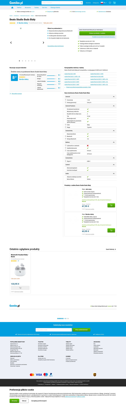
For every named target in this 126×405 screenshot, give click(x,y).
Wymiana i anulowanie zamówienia (18, 364)
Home (11, 15)
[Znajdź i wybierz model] (62, 2)
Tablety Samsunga (70, 345)
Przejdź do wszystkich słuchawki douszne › (103, 37)
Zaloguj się (96, 2)
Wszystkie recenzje (16, 93)
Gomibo (68, 356)
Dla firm (44, 7)
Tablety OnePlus (69, 350)
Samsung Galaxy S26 (15, 347)
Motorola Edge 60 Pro (15, 351)
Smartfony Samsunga (43, 345)
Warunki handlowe (74, 384)
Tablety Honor (69, 348)
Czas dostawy (13, 361)
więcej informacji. (78, 382)
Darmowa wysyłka (90, 209)
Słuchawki (96, 350)
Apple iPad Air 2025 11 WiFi (72, 79)
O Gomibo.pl (41, 384)
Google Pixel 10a (14, 350)
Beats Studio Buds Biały (40, 15)
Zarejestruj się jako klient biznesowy (46, 359)
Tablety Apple (69, 343)
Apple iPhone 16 (14, 345)
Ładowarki (96, 347)
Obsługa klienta (55, 7)
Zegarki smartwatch (98, 351)
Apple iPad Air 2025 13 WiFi (72, 82)
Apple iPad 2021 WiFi (70, 74)
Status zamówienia (14, 359)
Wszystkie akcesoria (98, 353)
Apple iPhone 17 (14, 343)
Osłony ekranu (97, 345)
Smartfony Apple (42, 343)
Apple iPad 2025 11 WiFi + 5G (72, 76)
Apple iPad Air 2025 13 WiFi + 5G (99, 82)
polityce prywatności (70, 396)
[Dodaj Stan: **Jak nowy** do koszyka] (111, 205)
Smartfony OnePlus (42, 347)
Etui (94, 343)
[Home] (12, 8)
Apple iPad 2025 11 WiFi (96, 74)
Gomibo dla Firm (42, 358)
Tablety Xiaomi (69, 347)
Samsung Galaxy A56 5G (16, 348)
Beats (32, 15)
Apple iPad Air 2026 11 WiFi (72, 84)
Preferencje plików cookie (62, 384)
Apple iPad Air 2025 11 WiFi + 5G (99, 79)
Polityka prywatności (71, 361)
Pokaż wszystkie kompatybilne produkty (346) (78, 87)
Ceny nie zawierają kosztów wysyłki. (81, 381)
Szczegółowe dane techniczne (56, 46)
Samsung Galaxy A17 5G (16, 353)
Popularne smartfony (17, 342)
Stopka (53, 384)
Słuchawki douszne (24, 15)
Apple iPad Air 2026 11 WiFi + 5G (99, 84)
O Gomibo (68, 358)
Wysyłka (12, 363)
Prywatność (47, 384)
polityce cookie (81, 396)
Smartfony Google (42, 350)
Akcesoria (28, 7)
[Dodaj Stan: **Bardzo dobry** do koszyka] (111, 230)
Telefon (19, 7)
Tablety (36, 7)
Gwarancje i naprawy (15, 366)
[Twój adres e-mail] (54, 330)
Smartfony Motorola (42, 348)
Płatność (12, 358)
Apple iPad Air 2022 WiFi (96, 76)
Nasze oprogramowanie (71, 359)
